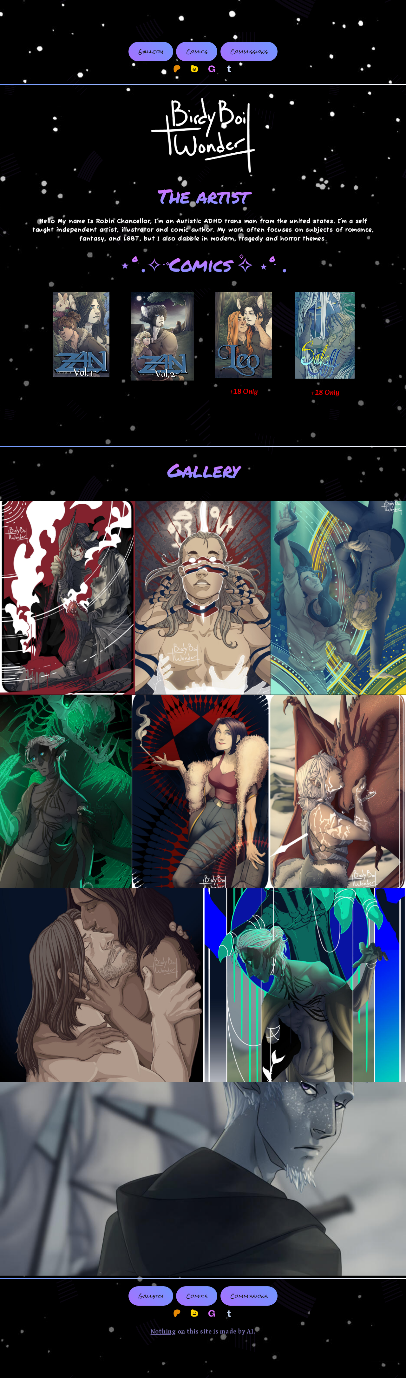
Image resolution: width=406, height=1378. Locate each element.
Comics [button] (197, 51)
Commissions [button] (249, 51)
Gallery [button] (151, 51)
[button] (177, 69)
